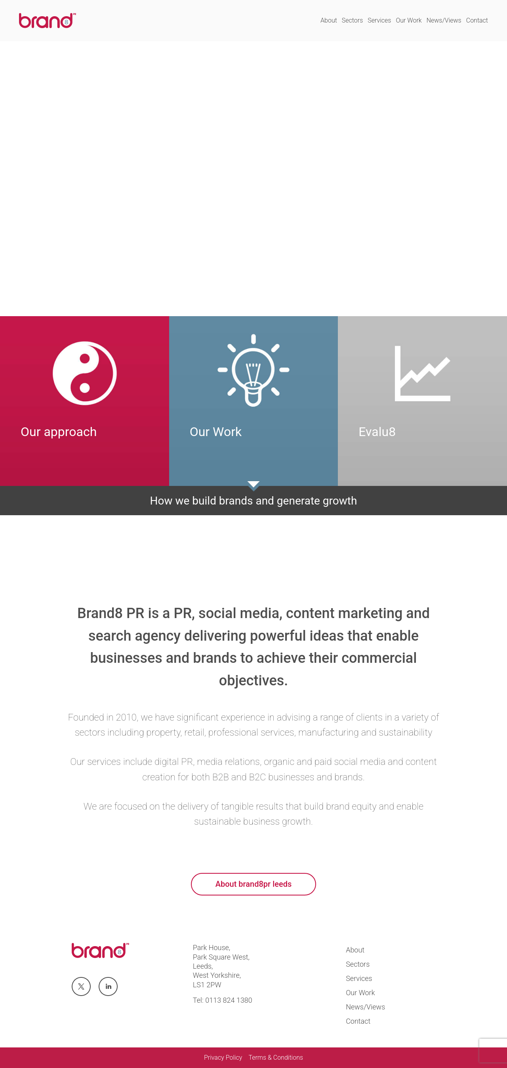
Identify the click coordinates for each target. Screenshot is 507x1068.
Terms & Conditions (275, 1057)
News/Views (444, 20)
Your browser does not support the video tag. (253, 178)
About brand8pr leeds (253, 884)
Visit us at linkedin (108, 987)
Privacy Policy (223, 1057)
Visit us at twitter (81, 987)
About (328, 20)
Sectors (352, 20)
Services (379, 20)
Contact (477, 20)
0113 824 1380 (228, 1000)
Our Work (408, 20)
